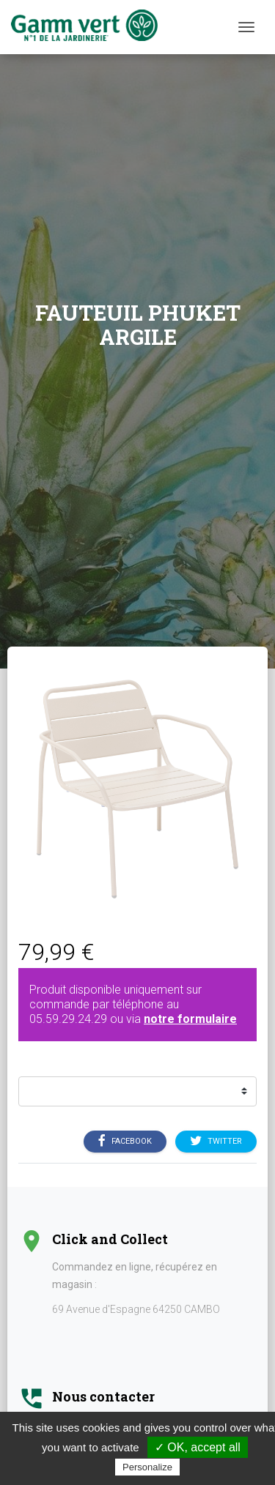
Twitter (216, 1140)
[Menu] (246, 27)
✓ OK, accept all (198, 1447)
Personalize (147, 1467)
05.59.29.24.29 (68, 1019)
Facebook (125, 1140)
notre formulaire (190, 1019)
